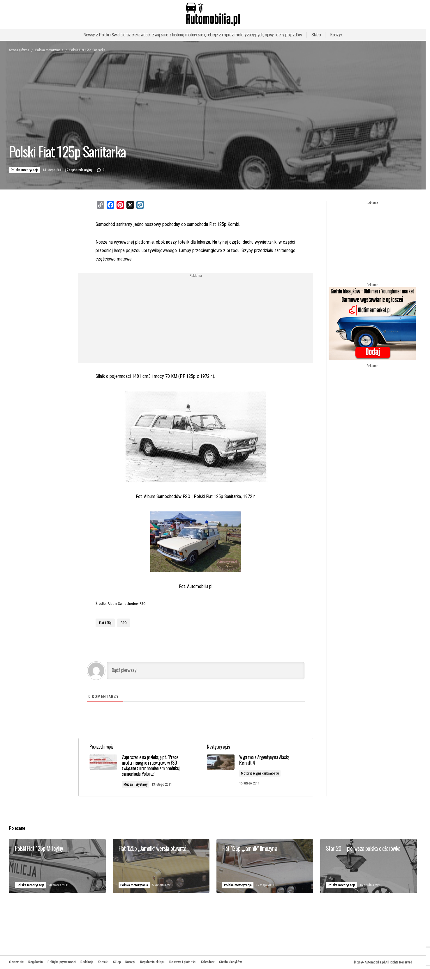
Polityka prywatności (61, 962)
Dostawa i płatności (182, 962)
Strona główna (19, 50)
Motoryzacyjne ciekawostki (260, 773)
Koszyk (336, 35)
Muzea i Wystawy (136, 784)
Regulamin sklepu (152, 962)
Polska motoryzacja (49, 50)
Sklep (316, 35)
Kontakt (103, 962)
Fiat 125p (105, 623)
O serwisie (16, 962)
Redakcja (86, 962)
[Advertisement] (148, 318)
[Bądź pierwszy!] (205, 670)
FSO (123, 623)
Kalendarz (208, 962)
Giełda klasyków (230, 962)
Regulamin (35, 962)
